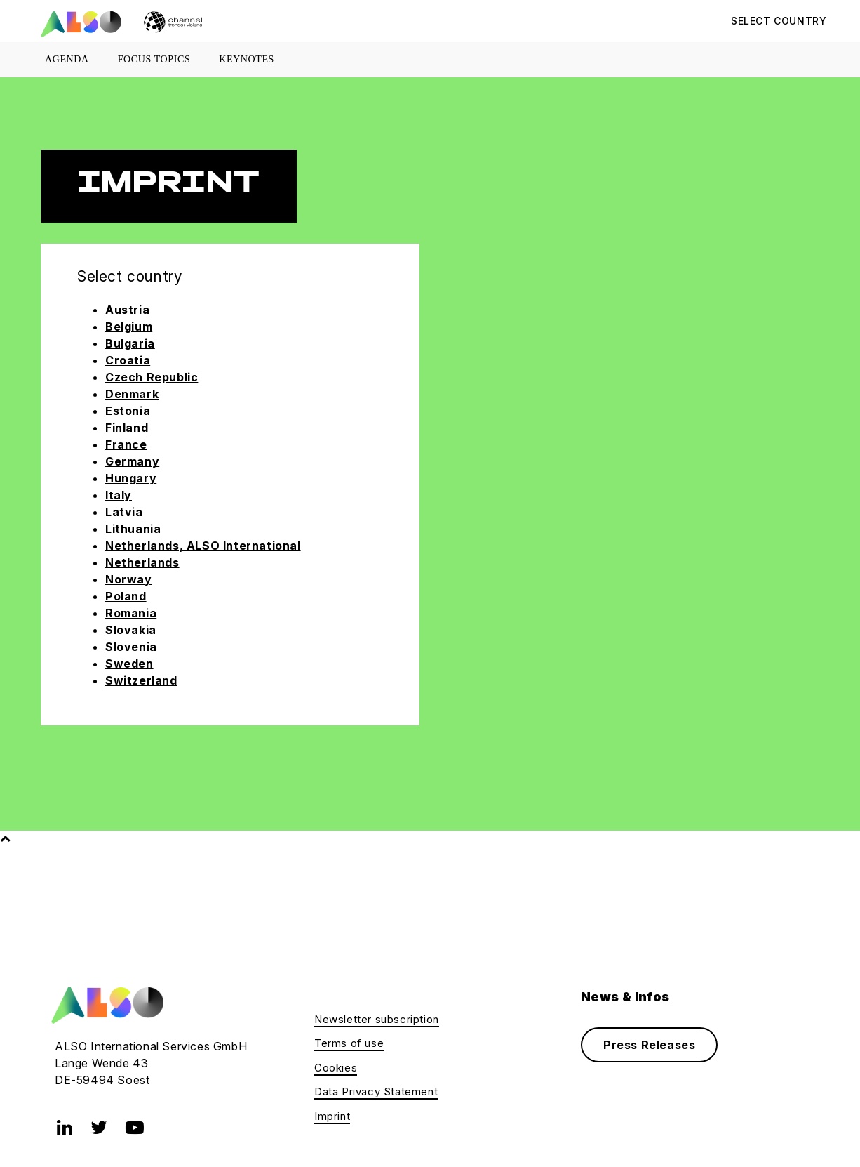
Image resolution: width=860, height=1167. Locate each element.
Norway (128, 579)
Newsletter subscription (376, 1019)
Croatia (127, 360)
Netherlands (142, 562)
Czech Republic (151, 377)
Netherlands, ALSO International (203, 546)
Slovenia (131, 647)
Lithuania (133, 529)
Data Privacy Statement (376, 1091)
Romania (130, 613)
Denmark (132, 394)
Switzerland (141, 680)
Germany (132, 461)
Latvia (124, 512)
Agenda (67, 59)
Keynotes (246, 59)
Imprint (332, 1116)
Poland (126, 596)
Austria (127, 310)
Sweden (129, 664)
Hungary (130, 478)
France (126, 444)
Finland (126, 428)
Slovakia (130, 630)
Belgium (128, 326)
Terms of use (349, 1043)
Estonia (127, 411)
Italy (118, 495)
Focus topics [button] (154, 59)
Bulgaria (130, 343)
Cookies (335, 1067)
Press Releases (649, 1045)
